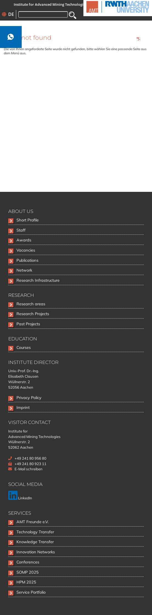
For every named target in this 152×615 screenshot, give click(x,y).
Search (73, 15)
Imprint (23, 407)
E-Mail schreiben (29, 469)
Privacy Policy (28, 397)
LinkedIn (20, 498)
